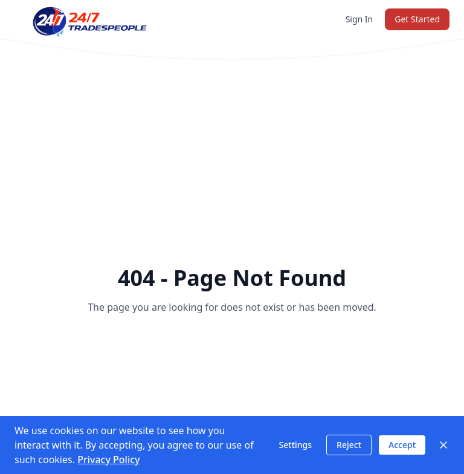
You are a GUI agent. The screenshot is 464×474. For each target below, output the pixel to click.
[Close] (443, 445)
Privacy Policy (108, 459)
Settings (295, 444)
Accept (402, 444)
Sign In (359, 19)
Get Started (417, 19)
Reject (349, 444)
